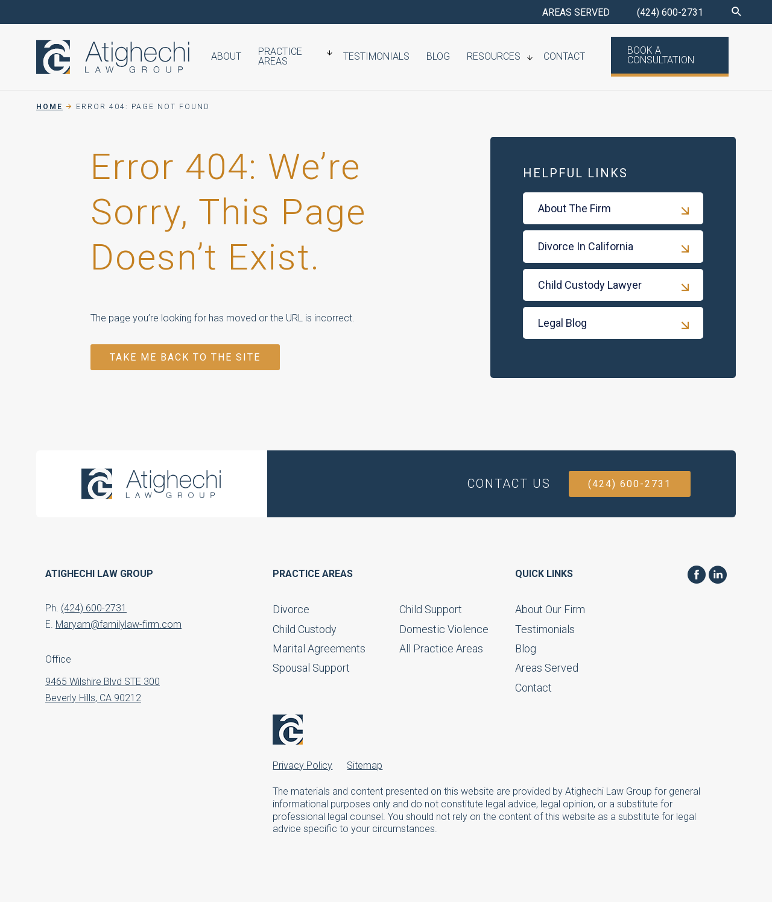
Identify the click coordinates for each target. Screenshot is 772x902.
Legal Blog (562, 323)
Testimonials (383, 57)
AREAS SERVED (576, 12)
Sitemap (364, 765)
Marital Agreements (319, 648)
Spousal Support (311, 667)
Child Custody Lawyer (590, 285)
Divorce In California (585, 246)
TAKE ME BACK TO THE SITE (185, 357)
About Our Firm (550, 609)
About (232, 57)
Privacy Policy (302, 765)
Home (49, 106)
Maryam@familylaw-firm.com (118, 624)
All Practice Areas (441, 648)
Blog (440, 57)
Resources (492, 57)
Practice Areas (281, 57)
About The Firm (574, 208)
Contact (558, 57)
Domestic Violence (444, 629)
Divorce (291, 609)
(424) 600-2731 (670, 12)
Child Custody (305, 629)
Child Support (430, 609)
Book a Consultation (650, 56)
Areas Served (546, 667)
